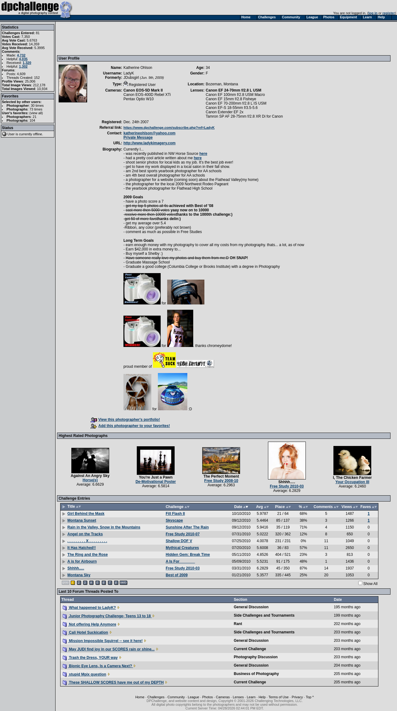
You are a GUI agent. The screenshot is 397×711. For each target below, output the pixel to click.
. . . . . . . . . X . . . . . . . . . (87, 541)
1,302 (23, 66)
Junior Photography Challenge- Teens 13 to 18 (107, 616)
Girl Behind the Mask (85, 513)
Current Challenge (250, 649)
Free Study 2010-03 (287, 486)
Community (176, 697)
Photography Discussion (256, 657)
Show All (370, 584)
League (193, 697)
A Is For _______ (180, 561)
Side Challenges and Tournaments (264, 615)
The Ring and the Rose (87, 554)
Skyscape (174, 520)
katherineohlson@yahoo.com (149, 133)
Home (139, 697)
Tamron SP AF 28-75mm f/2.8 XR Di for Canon (244, 116)
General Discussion (251, 607)
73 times (35, 109)
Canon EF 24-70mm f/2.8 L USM (233, 90)
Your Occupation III (352, 482)
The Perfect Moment (221, 476)
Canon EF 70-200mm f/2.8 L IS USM (236, 103)
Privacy (297, 697)
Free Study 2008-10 (221, 481)
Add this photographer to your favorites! (130, 426)
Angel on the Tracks (85, 534)
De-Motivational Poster (156, 481)
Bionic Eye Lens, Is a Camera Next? (98, 666)
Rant (238, 624)
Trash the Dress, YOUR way (90, 657)
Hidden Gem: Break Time (188, 554)
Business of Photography (256, 674)
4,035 (23, 59)
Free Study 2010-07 (182, 534)
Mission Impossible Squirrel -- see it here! (103, 641)
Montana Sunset (81, 520)
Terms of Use (279, 697)
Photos (207, 697)
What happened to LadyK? (89, 607)
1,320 (27, 63)
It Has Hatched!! (81, 548)
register (388, 13)
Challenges (155, 697)
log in (372, 13)
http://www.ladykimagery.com (149, 143)
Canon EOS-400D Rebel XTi (147, 94)
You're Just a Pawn (156, 477)
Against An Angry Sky (90, 476)
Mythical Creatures (182, 548)
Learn (251, 697)
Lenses (238, 697)
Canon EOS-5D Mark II (143, 90)
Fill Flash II (175, 513)
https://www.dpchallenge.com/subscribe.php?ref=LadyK (169, 127)
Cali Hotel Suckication (85, 632)
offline (37, 134)
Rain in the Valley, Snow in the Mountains (103, 527)
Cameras (223, 697)
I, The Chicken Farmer (352, 477)
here (203, 153)
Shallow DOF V (179, 541)
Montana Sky (78, 575)
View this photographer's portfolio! (125, 419)
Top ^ (310, 697)
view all (36, 113)
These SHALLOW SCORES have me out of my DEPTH (113, 682)
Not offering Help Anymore (89, 624)
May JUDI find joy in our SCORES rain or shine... (108, 649)
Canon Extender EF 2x (224, 112)
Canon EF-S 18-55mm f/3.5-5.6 (231, 108)
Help (262, 697)
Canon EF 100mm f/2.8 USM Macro (235, 94)
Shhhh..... (287, 482)
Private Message (138, 137)
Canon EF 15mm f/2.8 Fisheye (231, 99)
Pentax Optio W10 (138, 99)
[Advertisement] (171, 38)
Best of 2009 (177, 575)
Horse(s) (90, 480)
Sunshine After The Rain (187, 527)
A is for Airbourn (81, 561)
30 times (37, 105)
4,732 (21, 55)
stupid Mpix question (84, 674)
